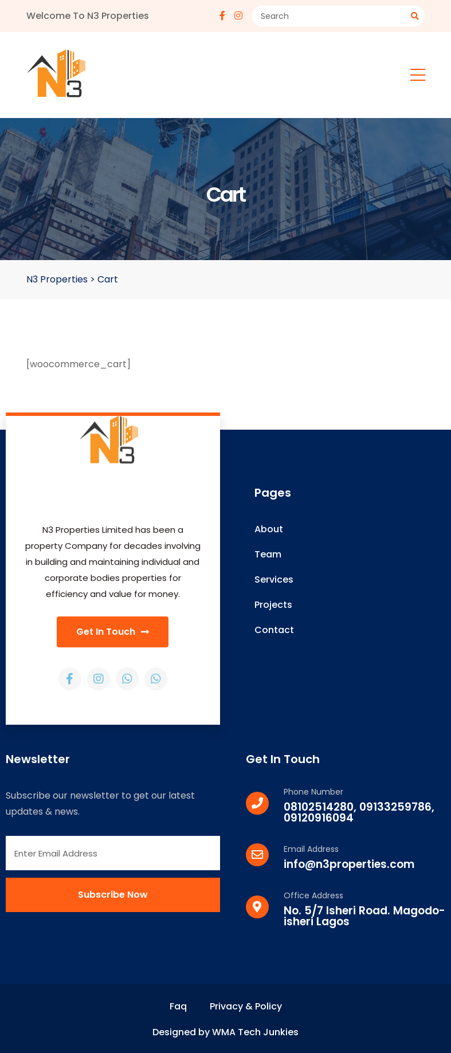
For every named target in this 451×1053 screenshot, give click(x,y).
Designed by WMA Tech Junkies (225, 1032)
